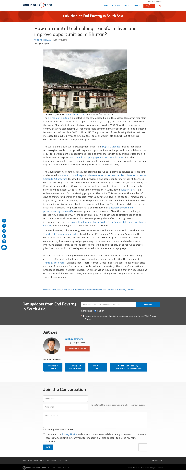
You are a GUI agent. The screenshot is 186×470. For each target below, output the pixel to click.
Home (106, 5)
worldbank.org (155, 1)
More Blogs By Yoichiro (77, 349)
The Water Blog (97, 367)
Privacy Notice (69, 434)
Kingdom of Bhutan (58, 117)
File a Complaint (157, 460)
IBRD (44, 468)
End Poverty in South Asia (103, 16)
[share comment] (4, 247)
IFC (53, 468)
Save (48, 447)
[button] (160, 6)
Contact (136, 5)
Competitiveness (49, 290)
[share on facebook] (4, 226)
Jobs (59, 460)
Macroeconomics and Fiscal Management (101, 290)
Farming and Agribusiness (75, 367)
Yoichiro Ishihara (42, 40)
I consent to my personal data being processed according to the (120, 317)
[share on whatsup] (4, 241)
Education (79, 290)
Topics (126, 5)
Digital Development (66, 290)
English (46, 44)
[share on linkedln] (4, 236)
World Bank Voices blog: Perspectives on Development (128, 367)
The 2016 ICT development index (60, 233)
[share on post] (4, 231)
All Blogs (116, 5)
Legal (24, 460)
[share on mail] (4, 221)
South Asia (131, 290)
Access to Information (48, 460)
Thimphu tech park (76, 114)
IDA (49, 468)
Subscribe (148, 304)
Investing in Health (53, 367)
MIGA (59, 468)
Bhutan (122, 290)
